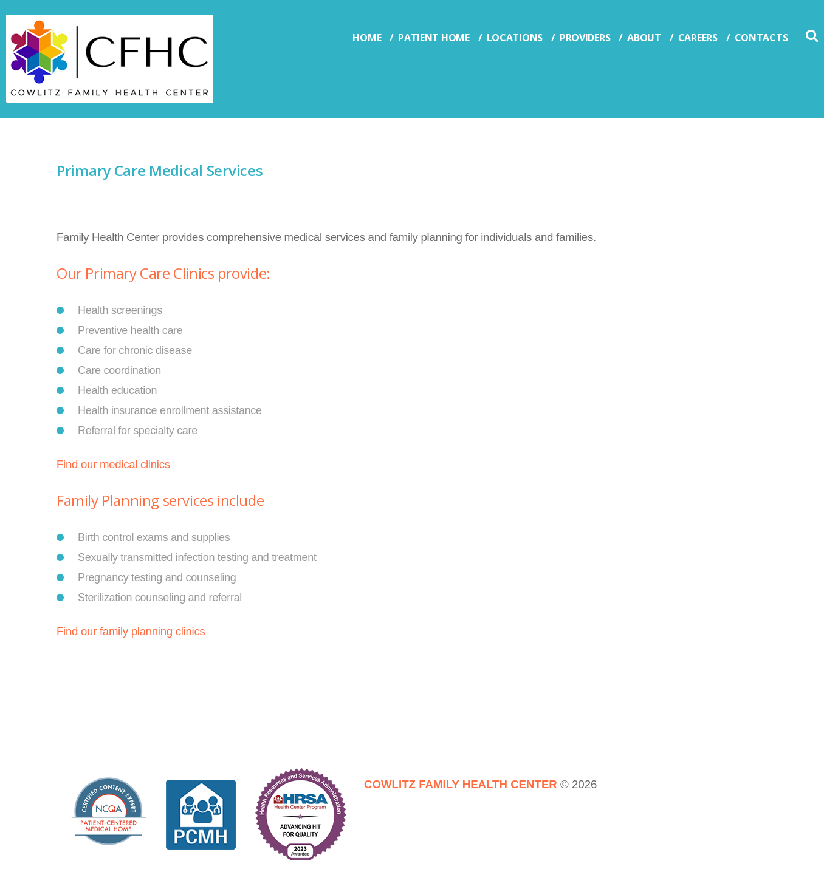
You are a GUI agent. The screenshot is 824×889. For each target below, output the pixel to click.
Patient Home (433, 38)
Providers (585, 38)
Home (366, 38)
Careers (698, 38)
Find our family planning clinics (131, 631)
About (644, 38)
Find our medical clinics (113, 464)
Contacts (761, 38)
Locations (515, 38)
